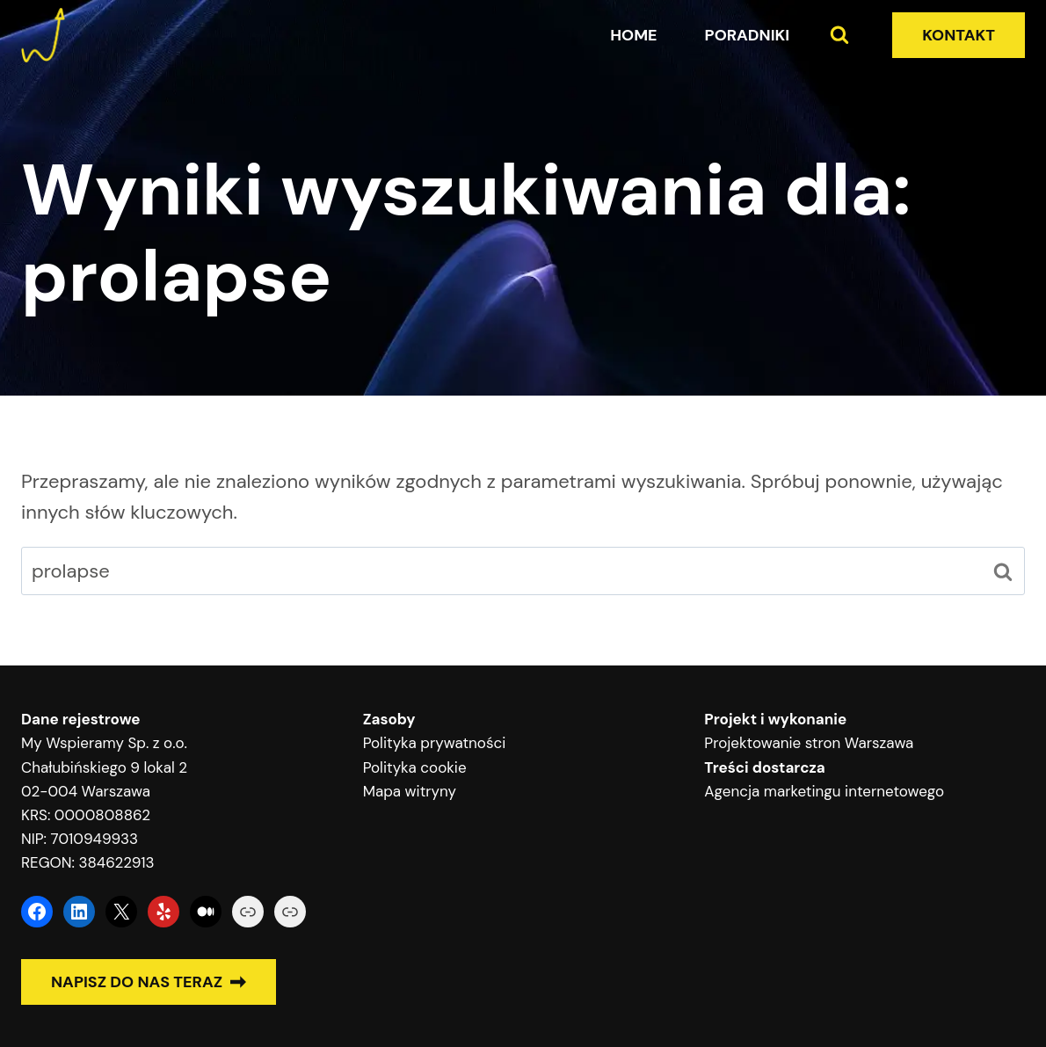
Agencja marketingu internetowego (824, 791)
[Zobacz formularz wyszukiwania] (839, 35)
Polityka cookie (415, 767)
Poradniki (747, 35)
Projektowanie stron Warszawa (808, 743)
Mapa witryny (409, 791)
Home (633, 35)
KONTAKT (958, 35)
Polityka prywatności (434, 743)
